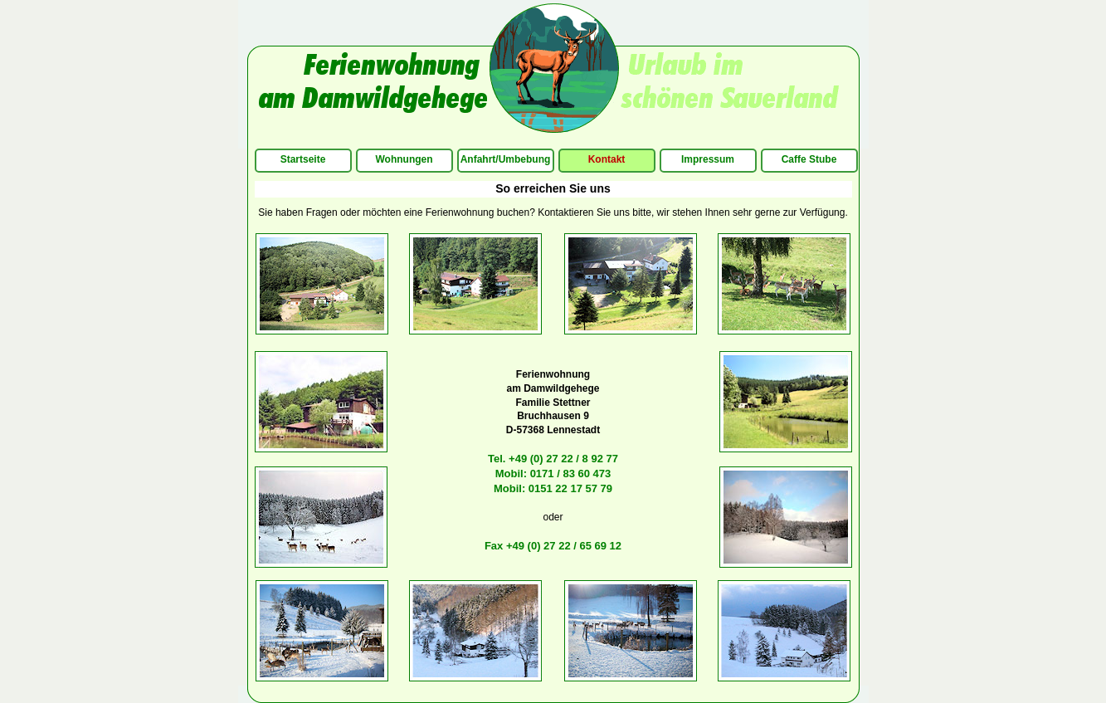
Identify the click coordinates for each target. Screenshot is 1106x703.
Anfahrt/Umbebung (505, 159)
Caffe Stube (809, 159)
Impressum (707, 159)
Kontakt (607, 159)
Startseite (303, 159)
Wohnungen (403, 159)
